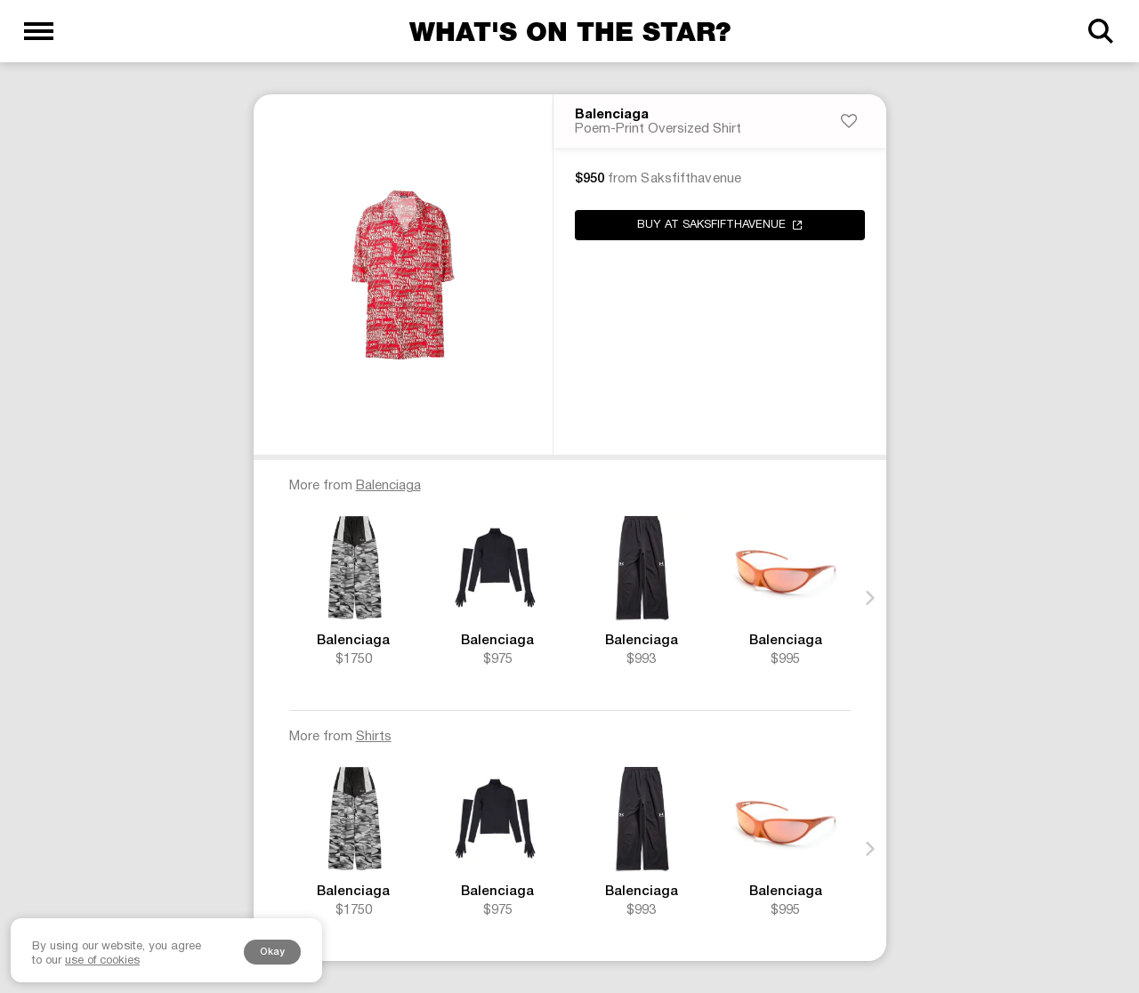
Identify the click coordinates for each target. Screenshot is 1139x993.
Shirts (374, 737)
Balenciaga (612, 115)
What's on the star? (570, 31)
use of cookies (102, 961)
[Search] (1100, 31)
